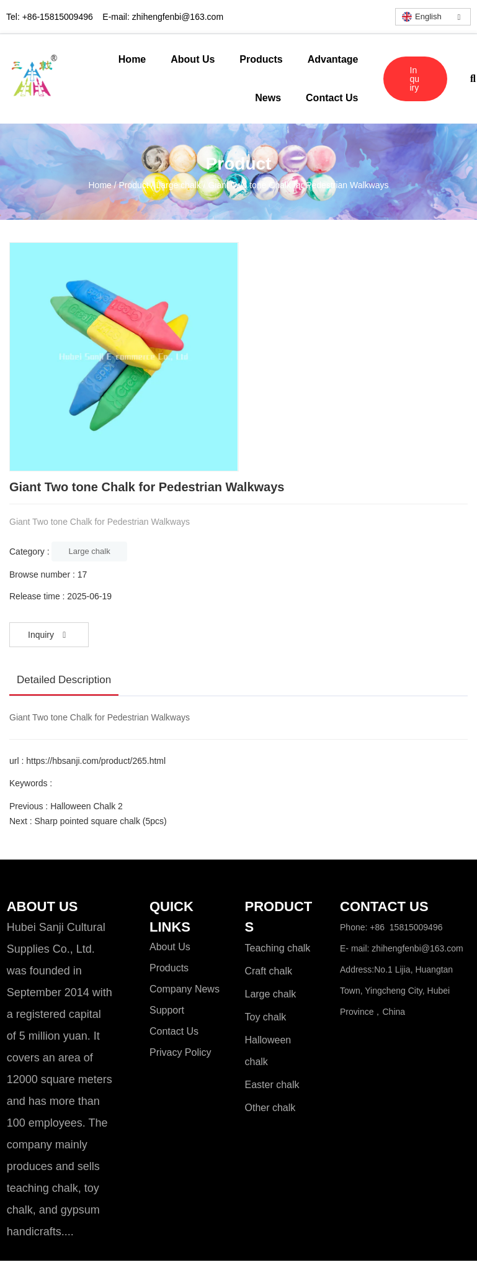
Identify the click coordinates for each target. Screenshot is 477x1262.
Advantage (333, 59)
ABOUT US (42, 907)
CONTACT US (384, 907)
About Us (193, 59)
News (268, 98)
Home (132, 59)
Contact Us (332, 98)
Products (260, 59)
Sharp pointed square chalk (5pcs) (100, 821)
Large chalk (178, 185)
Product (134, 185)
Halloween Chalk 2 (86, 806)
